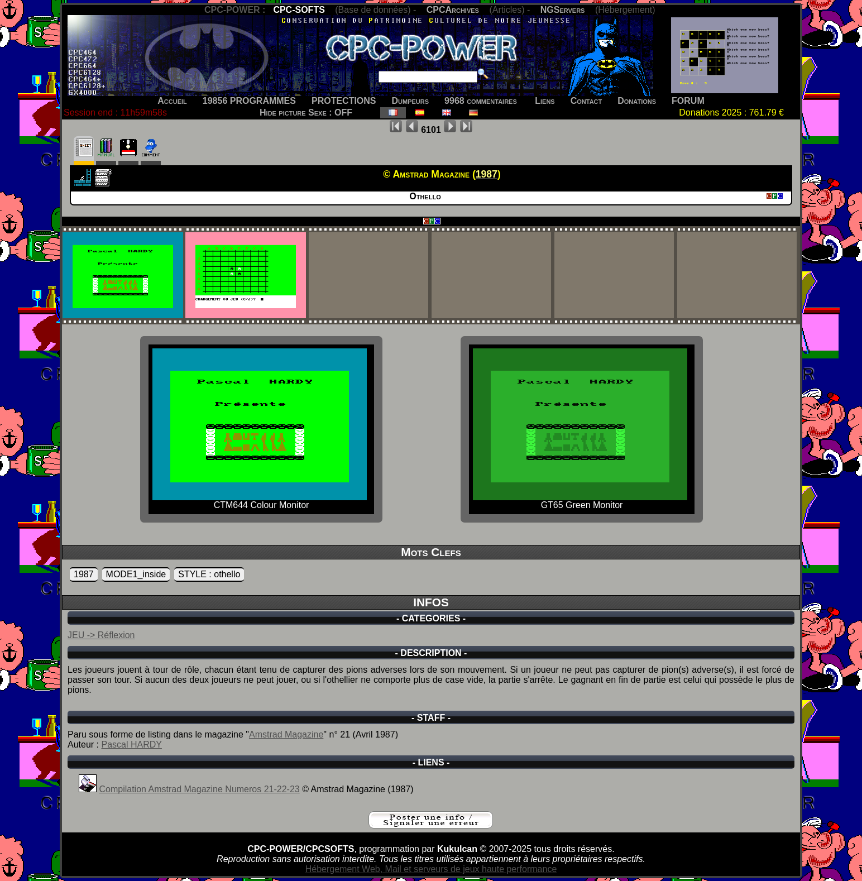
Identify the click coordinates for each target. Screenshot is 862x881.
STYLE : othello (209, 574)
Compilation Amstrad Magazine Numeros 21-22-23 (199, 789)
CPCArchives (453, 10)
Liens (544, 101)
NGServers (562, 10)
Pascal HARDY (131, 744)
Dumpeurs (410, 101)
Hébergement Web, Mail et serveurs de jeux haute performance (431, 869)
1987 (84, 574)
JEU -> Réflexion (101, 635)
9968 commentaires (480, 101)
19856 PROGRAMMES (249, 101)
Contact (586, 101)
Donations (636, 101)
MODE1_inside (136, 574)
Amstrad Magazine (286, 734)
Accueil (172, 101)
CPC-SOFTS (298, 10)
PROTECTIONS (344, 101)
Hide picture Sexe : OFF (306, 112)
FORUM (688, 101)
